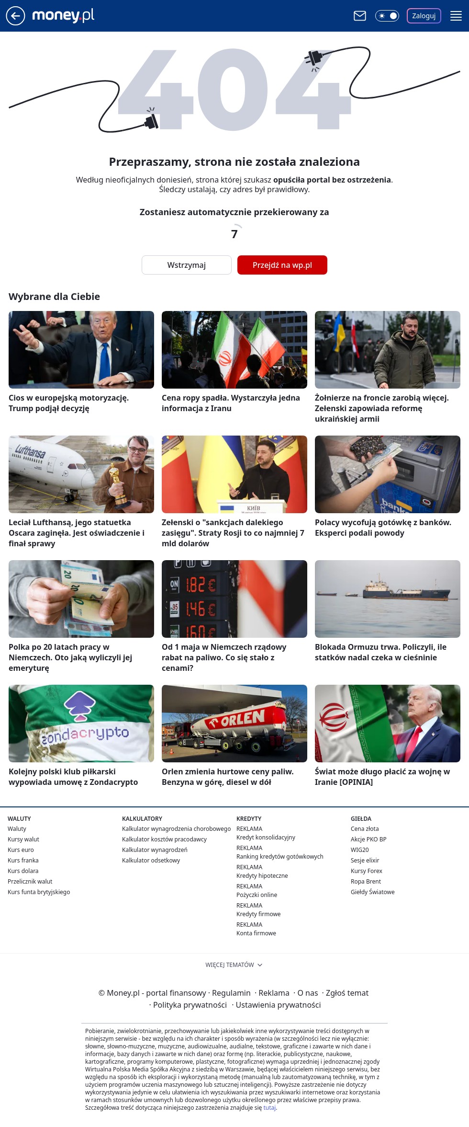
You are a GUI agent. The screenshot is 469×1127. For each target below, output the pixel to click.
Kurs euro (21, 850)
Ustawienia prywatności (276, 1005)
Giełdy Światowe (373, 892)
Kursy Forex (366, 871)
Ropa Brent (366, 881)
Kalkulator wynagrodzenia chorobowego (176, 829)
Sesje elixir (365, 860)
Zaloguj (424, 15)
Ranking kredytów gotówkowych (280, 856)
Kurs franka (23, 860)
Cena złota (365, 829)
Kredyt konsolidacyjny (265, 837)
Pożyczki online (256, 895)
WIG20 (360, 850)
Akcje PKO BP (369, 839)
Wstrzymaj (187, 265)
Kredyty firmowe (258, 914)
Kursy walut (23, 839)
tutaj (269, 1108)
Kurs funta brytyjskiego (39, 892)
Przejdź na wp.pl (282, 265)
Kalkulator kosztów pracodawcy (164, 839)
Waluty (17, 829)
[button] (456, 15)
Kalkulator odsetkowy (151, 860)
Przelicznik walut (30, 881)
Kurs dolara (23, 871)
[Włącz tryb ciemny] (387, 16)
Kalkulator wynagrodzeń (155, 850)
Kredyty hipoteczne (262, 876)
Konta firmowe (256, 933)
